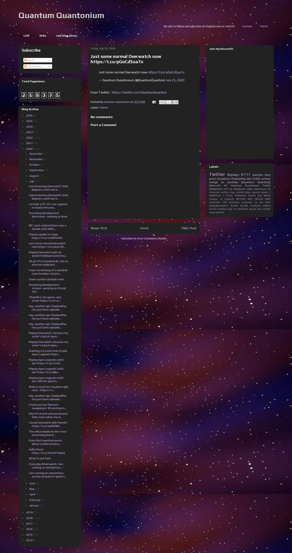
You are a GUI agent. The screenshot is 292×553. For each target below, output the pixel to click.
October (34, 164)
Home (144, 228)
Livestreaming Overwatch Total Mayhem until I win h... (48, 188)
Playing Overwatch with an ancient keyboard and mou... (48, 254)
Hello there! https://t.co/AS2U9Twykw (47, 451)
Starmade (214, 202)
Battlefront (215, 188)
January (34, 505)
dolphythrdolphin (218, 205)
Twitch (266, 185)
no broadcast (237, 188)
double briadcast (250, 205)
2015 (29, 534)
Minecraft (214, 185)
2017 (29, 523)
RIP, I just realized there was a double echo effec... (47, 227)
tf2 (225, 185)
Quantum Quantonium (61, 15)
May (32, 488)
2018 (29, 518)
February (35, 500)
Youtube (265, 26)
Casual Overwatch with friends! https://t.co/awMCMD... (48, 424)
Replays (233, 175)
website (220, 212)
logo (230, 209)
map (232, 192)
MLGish (259, 199)
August (34, 175)
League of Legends (221, 199)
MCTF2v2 (241, 199)
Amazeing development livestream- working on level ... (48, 216)
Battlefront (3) (262, 189)
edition (266, 205)
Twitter (104, 107)
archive (225, 192)
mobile (240, 192)
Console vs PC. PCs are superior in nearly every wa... (48, 205)
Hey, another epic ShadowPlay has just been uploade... (47, 307)
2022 (29, 137)
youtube (257, 174)
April (32, 494)
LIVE (27, 35)
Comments (33, 66)
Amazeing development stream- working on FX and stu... (47, 288)
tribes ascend (252, 192)
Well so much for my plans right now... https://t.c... (49, 388)
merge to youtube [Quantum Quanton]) (239, 182)
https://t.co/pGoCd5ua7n (166, 72)
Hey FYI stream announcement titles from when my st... (48, 415)
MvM (267, 199)
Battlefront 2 (216, 195)
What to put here (40, 458)
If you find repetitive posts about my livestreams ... (45, 442)
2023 (29, 132)
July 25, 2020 (175, 80)
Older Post (189, 228)
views (212, 212)
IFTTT (245, 175)
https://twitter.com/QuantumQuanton (139, 92)
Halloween (241, 195)
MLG (250, 199)
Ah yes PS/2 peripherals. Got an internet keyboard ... (48, 263)
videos (264, 192)
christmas (234, 202)
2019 (29, 512)
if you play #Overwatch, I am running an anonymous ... (46, 465)
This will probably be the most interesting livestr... (48, 433)
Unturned (214, 192)
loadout (222, 209)
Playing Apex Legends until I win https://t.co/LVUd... (46, 361)
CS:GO (229, 195)
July (31, 181)
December (36, 153)
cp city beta (262, 202)
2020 (29, 148)
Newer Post (99, 228)
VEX (225, 202)
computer (247, 202)
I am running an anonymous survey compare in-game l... (47, 474)
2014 (29, 540)
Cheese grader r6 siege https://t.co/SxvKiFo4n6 (45, 236)
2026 (29, 115)
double (234, 205)
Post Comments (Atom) (151, 238)
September (37, 170)
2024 (29, 126)
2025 (29, 121)
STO (225, 188)
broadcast (223, 178)
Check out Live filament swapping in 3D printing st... (48, 406)
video (250, 188)
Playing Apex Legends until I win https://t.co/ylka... (46, 370)
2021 (29, 143)
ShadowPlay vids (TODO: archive (250, 178)
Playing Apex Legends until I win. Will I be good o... (46, 379)
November (36, 159)
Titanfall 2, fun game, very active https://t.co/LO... (45, 299)
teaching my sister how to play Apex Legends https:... (48, 352)
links (43, 35)
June (32, 483)
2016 (29, 529)
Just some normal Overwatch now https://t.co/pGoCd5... (47, 245)
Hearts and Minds (259, 195)
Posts (29, 60)
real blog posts (66, 35)
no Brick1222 (241, 209)
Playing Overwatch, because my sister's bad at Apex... (48, 334)
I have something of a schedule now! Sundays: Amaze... (48, 271)
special (252, 209)
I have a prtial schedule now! (46, 279)
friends (213, 209)
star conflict (263, 209)
